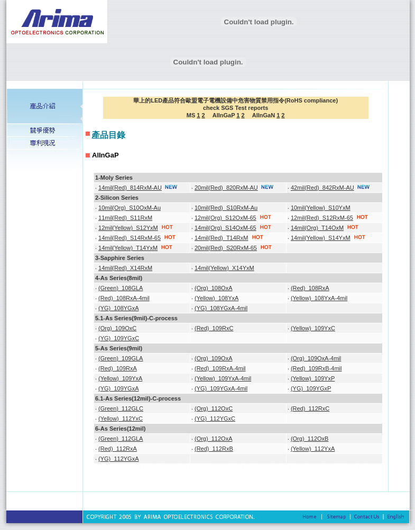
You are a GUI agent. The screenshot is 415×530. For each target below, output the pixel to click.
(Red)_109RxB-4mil (316, 368)
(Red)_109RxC (214, 328)
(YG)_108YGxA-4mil (221, 308)
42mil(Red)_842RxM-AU (322, 187)
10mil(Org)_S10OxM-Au (129, 207)
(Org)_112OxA (214, 438)
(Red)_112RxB (214, 448)
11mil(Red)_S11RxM (125, 218)
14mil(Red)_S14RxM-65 (129, 238)
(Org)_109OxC (117, 328)
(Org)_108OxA (214, 288)
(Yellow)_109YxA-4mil (223, 378)
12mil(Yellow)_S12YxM (128, 228)
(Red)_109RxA (117, 368)
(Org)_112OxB (310, 438)
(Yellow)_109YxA (120, 378)
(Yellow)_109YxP (313, 378)
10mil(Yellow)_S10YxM (321, 207)
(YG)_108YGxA (118, 308)
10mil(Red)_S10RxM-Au (226, 207)
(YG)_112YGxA (118, 458)
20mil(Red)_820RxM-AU (226, 187)
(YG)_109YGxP (311, 388)
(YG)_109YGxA (118, 388)
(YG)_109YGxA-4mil (221, 388)
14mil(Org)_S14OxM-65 (225, 228)
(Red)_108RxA (310, 288)
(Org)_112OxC (214, 408)
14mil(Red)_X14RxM (125, 268)
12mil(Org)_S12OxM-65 (225, 218)
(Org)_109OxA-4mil (316, 358)
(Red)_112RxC (310, 408)
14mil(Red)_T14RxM (221, 238)
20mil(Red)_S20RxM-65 (226, 248)
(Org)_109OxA (214, 358)
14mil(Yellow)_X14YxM (224, 268)
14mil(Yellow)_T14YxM (128, 248)
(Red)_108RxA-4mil (124, 298)
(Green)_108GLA (120, 288)
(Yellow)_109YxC (313, 328)
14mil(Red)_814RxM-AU (130, 187)
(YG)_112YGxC (215, 418)
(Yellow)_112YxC (120, 418)
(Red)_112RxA (117, 448)
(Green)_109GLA (120, 358)
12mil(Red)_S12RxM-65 (322, 218)
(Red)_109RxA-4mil (220, 368)
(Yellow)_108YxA (216, 298)
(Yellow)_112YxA (313, 448)
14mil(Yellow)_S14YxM (321, 238)
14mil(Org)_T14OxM (317, 228)
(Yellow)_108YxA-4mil (319, 298)
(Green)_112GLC (120, 408)
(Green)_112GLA (120, 438)
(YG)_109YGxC (118, 338)
